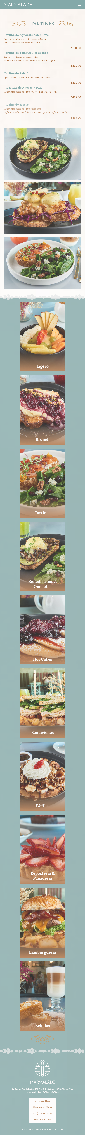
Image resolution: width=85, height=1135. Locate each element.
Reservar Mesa (42, 1101)
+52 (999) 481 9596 (42, 1113)
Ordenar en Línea (42, 1107)
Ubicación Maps (42, 1119)
